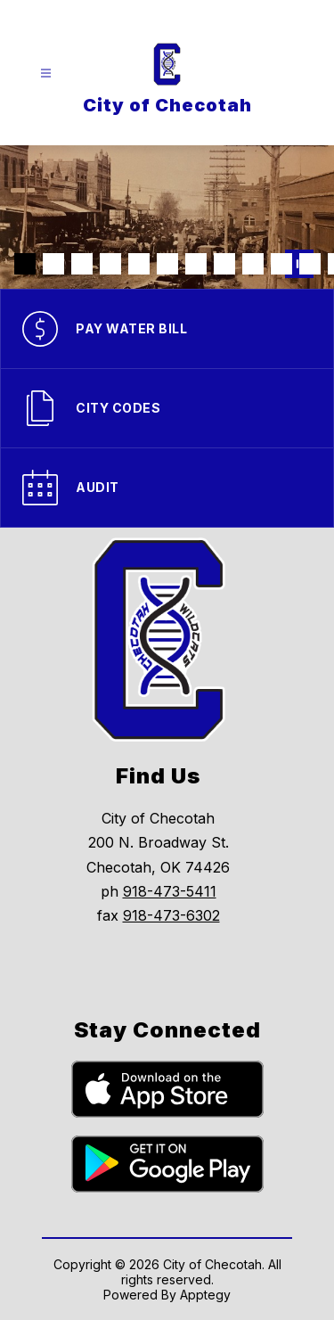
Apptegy (205, 1294)
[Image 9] (253, 264)
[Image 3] (82, 264)
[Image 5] (139, 264)
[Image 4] (110, 264)
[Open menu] (46, 73)
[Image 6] (167, 264)
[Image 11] (310, 264)
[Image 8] (224, 264)
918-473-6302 (171, 915)
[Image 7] (196, 264)
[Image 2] (53, 264)
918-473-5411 (169, 891)
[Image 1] (25, 264)
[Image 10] (281, 264)
